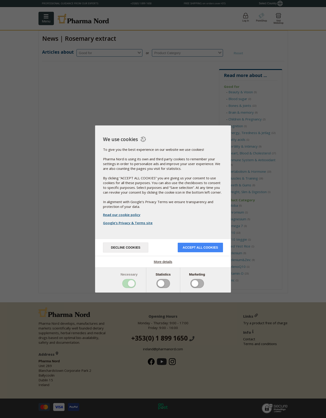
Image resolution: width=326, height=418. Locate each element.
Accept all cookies (200, 247)
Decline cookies (125, 247)
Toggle (129, 283)
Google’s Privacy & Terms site (128, 223)
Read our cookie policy (121, 214)
